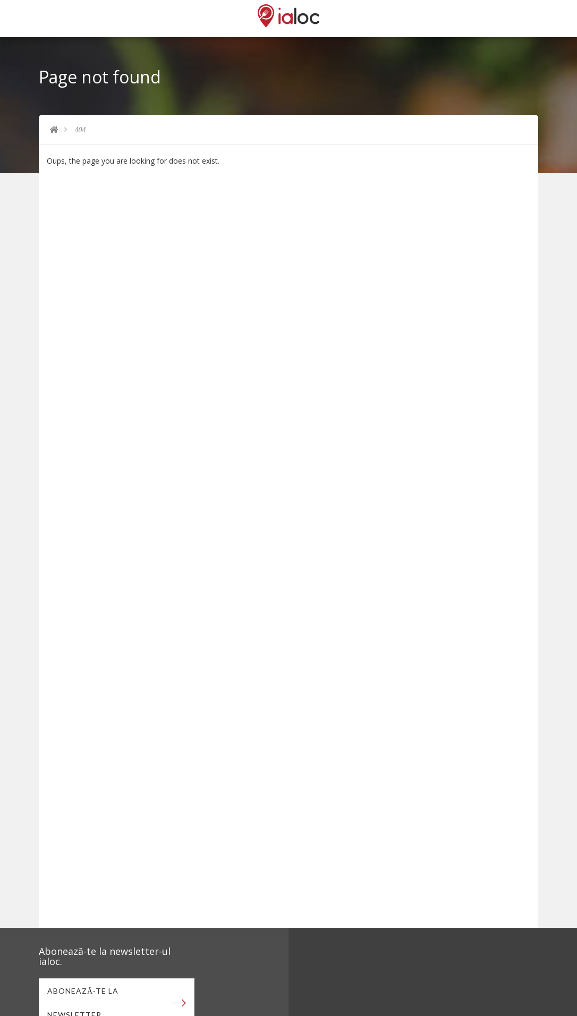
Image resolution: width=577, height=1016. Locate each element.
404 (80, 130)
